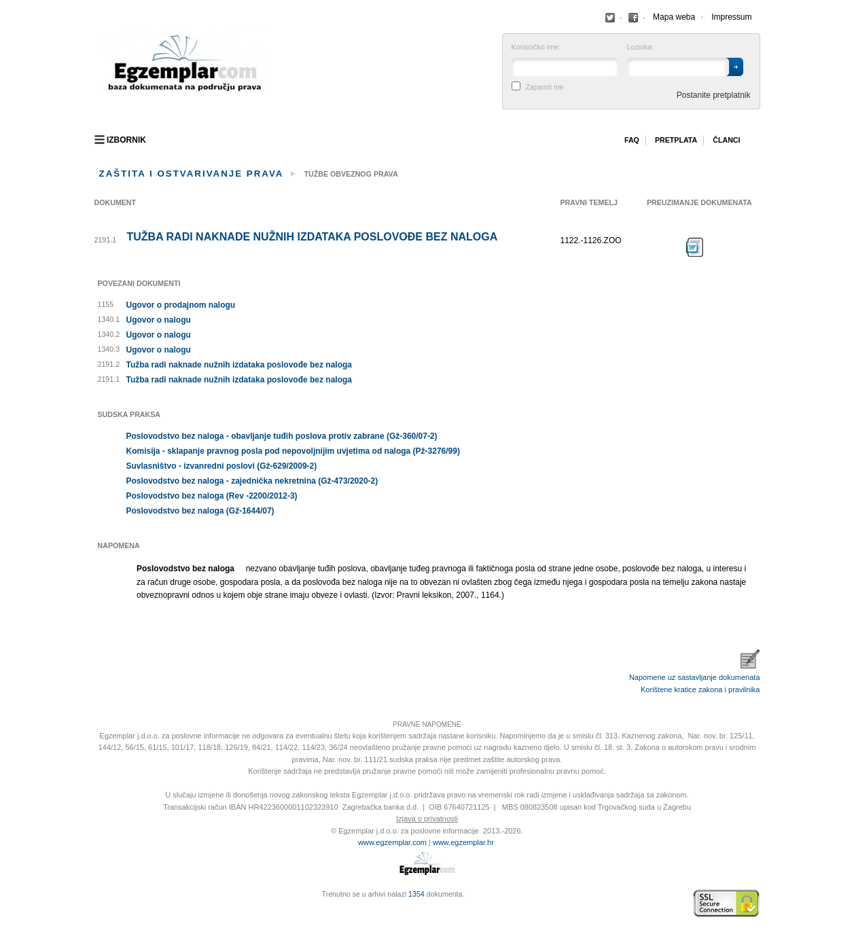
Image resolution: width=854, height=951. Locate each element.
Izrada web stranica (97, 903)
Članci (726, 140)
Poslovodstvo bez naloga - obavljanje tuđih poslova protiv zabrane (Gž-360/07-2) (282, 436)
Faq (631, 140)
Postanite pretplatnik (714, 95)
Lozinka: (640, 47)
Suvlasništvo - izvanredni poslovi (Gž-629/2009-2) (221, 466)
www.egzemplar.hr (463, 842)
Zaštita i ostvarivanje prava (191, 173)
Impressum (731, 17)
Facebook (610, 17)
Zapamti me (545, 87)
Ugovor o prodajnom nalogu (181, 305)
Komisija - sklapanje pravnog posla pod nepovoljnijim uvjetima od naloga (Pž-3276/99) (293, 451)
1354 (416, 894)
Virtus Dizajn (97, 910)
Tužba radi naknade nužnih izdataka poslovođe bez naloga (312, 237)
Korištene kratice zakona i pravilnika (700, 689)
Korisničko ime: (536, 47)
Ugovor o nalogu (158, 320)
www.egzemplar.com (392, 842)
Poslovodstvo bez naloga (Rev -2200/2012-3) (212, 496)
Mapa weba (674, 17)
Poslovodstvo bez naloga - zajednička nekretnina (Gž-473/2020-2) (252, 481)
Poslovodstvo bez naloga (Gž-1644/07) (200, 511)
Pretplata (676, 140)
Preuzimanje (695, 247)
